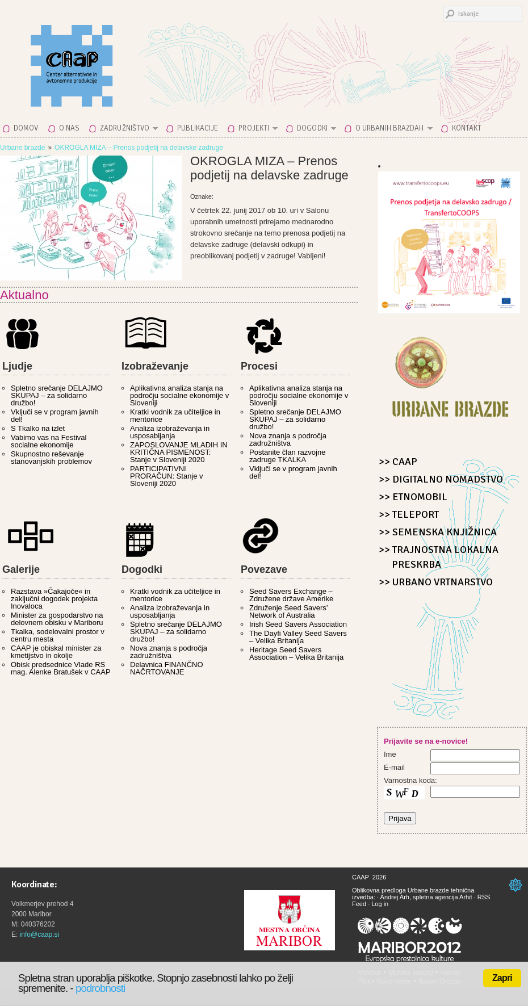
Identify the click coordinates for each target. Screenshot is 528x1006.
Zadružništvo (125, 130)
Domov (26, 128)
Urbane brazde (22, 148)
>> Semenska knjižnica (438, 532)
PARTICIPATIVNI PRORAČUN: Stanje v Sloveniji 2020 (166, 476)
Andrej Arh (394, 897)
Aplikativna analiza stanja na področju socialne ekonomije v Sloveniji (179, 395)
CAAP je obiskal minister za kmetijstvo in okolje (56, 652)
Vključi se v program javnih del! (55, 416)
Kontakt (467, 128)
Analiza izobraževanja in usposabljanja (169, 432)
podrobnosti (100, 988)
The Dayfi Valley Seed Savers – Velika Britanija (298, 637)
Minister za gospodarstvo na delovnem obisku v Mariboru (57, 619)
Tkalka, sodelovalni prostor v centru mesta (57, 635)
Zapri (502, 978)
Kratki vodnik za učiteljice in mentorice (175, 416)
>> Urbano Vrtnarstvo (436, 582)
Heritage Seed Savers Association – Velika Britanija (296, 653)
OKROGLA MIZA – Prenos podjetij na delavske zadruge (139, 148)
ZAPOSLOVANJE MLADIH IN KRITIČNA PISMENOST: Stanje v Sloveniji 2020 (179, 452)
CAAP (99, 58)
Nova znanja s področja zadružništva (287, 439)
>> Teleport (409, 514)
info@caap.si (40, 934)
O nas (69, 128)
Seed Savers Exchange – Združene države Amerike (291, 595)
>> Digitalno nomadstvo (441, 479)
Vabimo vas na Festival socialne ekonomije (48, 441)
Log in (379, 903)
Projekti (255, 130)
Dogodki (313, 130)
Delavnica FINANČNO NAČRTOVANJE (166, 668)
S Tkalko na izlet (38, 428)
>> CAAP (398, 461)
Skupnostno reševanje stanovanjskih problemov (51, 458)
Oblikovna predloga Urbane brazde (400, 890)
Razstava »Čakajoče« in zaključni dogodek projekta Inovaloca (54, 598)
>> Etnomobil (413, 497)
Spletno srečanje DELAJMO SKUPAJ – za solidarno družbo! (57, 395)
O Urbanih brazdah (391, 130)
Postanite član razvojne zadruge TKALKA (287, 456)
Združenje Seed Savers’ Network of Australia (288, 611)
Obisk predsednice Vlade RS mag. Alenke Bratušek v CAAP (61, 668)
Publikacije (197, 128)
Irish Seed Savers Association (298, 624)
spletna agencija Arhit (442, 897)
